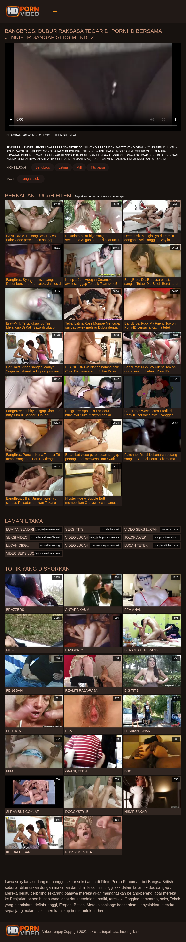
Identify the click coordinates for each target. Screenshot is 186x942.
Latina (63, 167)
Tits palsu (98, 167)
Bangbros (42, 167)
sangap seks (30, 179)
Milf (79, 167)
